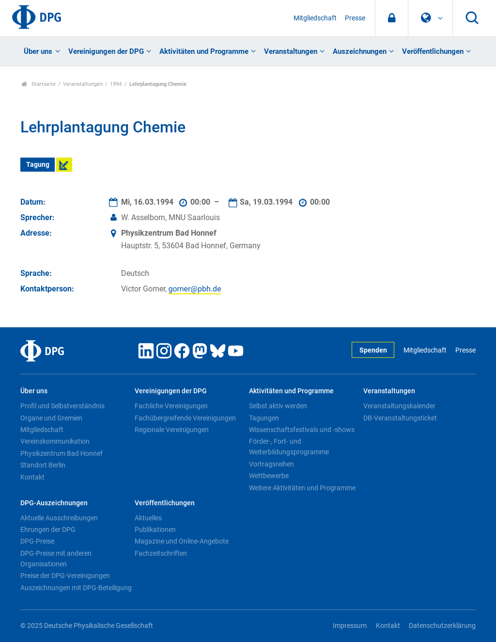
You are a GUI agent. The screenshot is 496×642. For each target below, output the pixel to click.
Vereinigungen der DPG (106, 51)
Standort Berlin (42, 465)
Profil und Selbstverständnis (62, 406)
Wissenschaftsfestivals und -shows (302, 429)
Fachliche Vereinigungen (171, 406)
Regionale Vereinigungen (172, 429)
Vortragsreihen (271, 464)
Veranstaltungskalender (399, 406)
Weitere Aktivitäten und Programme (302, 488)
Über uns (38, 51)
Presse (355, 18)
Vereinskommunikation (55, 441)
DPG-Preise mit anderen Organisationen (56, 558)
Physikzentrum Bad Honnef (61, 453)
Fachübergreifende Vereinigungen (185, 418)
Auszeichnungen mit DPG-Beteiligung (76, 588)
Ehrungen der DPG (48, 529)
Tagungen (264, 418)
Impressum (350, 626)
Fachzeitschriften (161, 553)
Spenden (373, 350)
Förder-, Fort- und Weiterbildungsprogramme (289, 446)
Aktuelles (148, 518)
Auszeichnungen (360, 51)
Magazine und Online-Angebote (182, 541)
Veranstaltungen (290, 51)
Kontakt (32, 477)
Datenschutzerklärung (442, 626)
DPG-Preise (37, 541)
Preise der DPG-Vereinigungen (65, 575)
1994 (116, 84)
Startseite (38, 84)
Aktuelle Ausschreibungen (59, 518)
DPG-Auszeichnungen (54, 503)
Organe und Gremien (51, 418)
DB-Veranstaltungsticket (400, 418)
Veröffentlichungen (433, 51)
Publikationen (155, 529)
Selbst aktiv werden (278, 406)
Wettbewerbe (269, 476)
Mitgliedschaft (315, 18)
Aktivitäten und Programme (203, 51)
